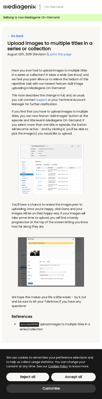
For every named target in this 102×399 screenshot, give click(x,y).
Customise (51, 388)
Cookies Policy (58, 366)
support (41, 100)
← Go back (15, 36)
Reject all (27, 376)
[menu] (95, 6)
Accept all (73, 376)
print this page (60, 54)
